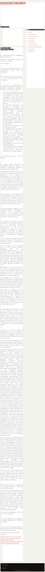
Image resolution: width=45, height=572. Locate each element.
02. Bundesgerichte (31, 34)
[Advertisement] (24, 15)
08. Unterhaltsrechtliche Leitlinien (34, 47)
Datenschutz (5, 565)
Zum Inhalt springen (4, 27)
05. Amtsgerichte (31, 40)
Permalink (19, 536)
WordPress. (28, 570)
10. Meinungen (30, 51)
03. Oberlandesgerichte (32, 36)
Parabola (23, 570)
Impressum (5, 564)
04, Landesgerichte (31, 38)
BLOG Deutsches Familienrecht (13, 3)
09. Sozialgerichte (31, 49)
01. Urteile (29, 32)
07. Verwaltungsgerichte (32, 45)
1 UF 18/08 (2, 534)
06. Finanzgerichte (31, 42)
